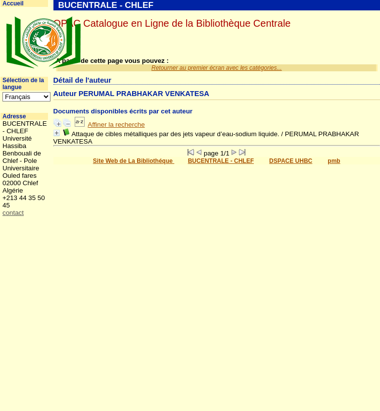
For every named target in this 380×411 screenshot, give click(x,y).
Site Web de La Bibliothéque (133, 160)
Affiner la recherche (116, 124)
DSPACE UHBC (290, 160)
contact (13, 212)
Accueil (13, 3)
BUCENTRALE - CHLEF (221, 160)
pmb (334, 160)
